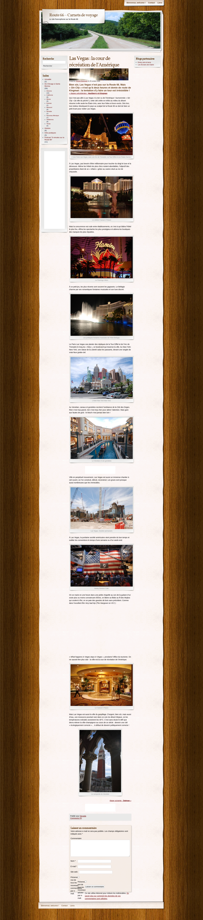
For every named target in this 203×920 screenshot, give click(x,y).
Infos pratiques (50, 133)
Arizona (49, 91)
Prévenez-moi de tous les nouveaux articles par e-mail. (81, 890)
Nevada (83, 816)
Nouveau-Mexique (52, 115)
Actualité (48, 79)
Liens (159, 3)
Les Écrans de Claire (146, 65)
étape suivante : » (120, 801)
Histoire (47, 128)
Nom (73, 861)
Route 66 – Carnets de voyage (73, 15)
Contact (151, 3)
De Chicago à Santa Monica (52, 85)
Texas (48, 124)
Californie (49, 95)
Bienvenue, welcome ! (136, 3)
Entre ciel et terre (144, 62)
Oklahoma (49, 119)
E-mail (74, 866)
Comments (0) (76, 818)
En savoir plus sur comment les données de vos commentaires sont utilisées (107, 896)
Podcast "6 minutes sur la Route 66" (54, 138)
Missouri (49, 107)
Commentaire (74, 838)
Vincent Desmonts (81, 81)
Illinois (48, 99)
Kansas (49, 103)
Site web (74, 872)
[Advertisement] (100, 470)
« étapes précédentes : (88, 93)
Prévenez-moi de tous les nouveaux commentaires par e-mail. (74, 885)
